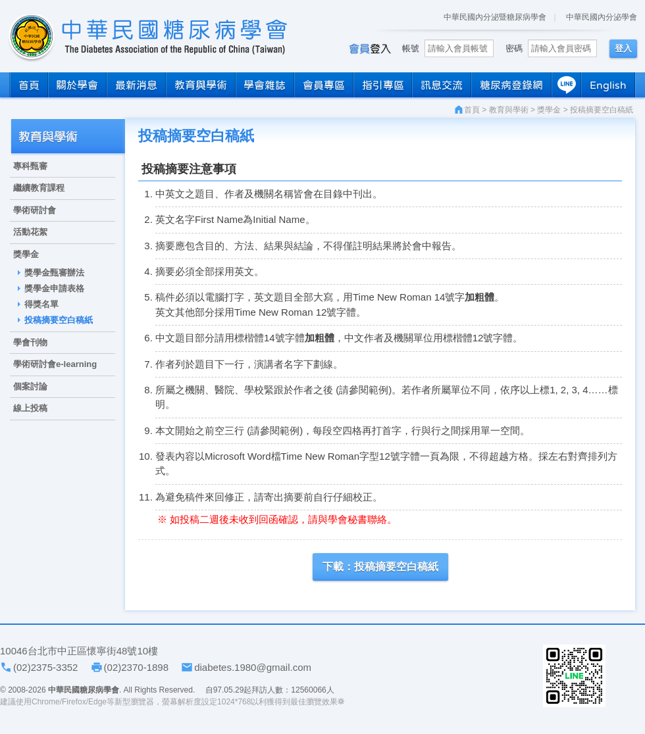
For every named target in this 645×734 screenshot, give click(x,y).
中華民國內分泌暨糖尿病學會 (495, 17)
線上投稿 (30, 408)
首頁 (28, 85)
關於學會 (77, 85)
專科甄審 (30, 166)
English (608, 85)
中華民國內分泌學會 (601, 17)
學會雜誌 (265, 85)
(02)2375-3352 (45, 667)
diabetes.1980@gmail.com (252, 667)
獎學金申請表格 (54, 288)
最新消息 (136, 85)
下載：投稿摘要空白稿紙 (380, 566)
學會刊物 (30, 342)
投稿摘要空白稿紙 (58, 320)
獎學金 (26, 254)
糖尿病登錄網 (511, 85)
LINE (567, 84)
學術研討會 (34, 210)
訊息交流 (442, 85)
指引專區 (383, 85)
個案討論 (30, 386)
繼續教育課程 (38, 188)
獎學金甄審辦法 (54, 273)
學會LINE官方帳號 (574, 676)
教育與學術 (200, 85)
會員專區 (324, 85)
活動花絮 (30, 232)
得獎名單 (41, 304)
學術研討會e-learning (55, 364)
